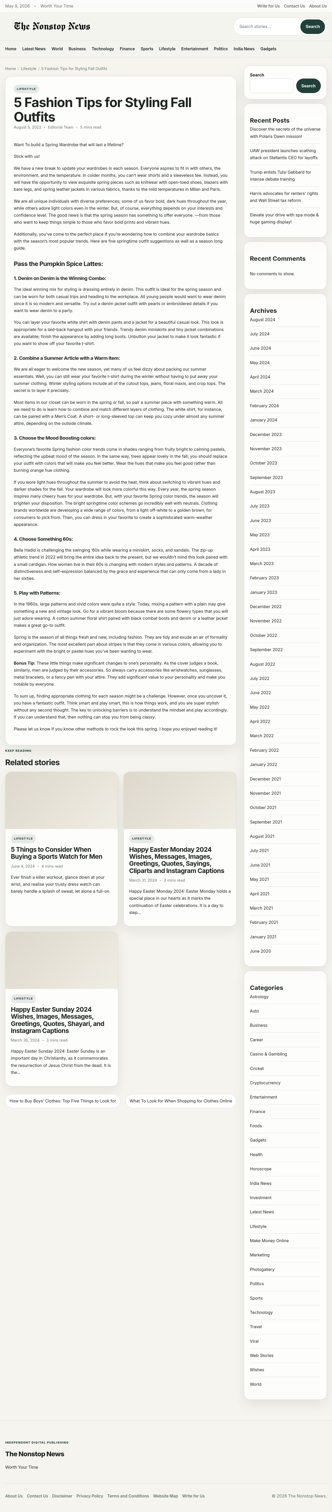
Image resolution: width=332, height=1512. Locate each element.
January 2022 (263, 764)
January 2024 (263, 420)
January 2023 (263, 592)
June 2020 (260, 951)
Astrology (259, 996)
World (57, 48)
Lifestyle (167, 48)
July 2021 (259, 850)
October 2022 (263, 635)
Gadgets (268, 48)
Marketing (259, 1254)
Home (10, 48)
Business (77, 48)
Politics (221, 48)
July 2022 (259, 678)
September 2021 (266, 822)
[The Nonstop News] (109, 26)
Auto (254, 1011)
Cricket (257, 1068)
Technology (103, 48)
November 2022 (265, 620)
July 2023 (259, 506)
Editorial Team (60, 127)
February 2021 (264, 922)
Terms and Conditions (128, 1496)
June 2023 (260, 520)
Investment (260, 1197)
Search (313, 26)
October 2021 (263, 807)
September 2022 (266, 649)
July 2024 (259, 333)
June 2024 (260, 348)
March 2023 (262, 563)
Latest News (34, 48)
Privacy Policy (90, 1496)
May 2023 (259, 534)
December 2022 (265, 606)
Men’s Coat (66, 416)
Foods (256, 1125)
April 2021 (259, 893)
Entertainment (194, 48)
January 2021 (263, 936)
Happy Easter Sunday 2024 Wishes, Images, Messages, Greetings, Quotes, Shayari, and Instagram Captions (57, 1020)
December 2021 (265, 779)
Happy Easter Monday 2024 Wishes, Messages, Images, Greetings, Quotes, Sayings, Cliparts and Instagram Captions (176, 860)
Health (256, 1154)
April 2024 (260, 376)
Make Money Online (269, 1240)
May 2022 (259, 707)
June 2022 (260, 692)
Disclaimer (62, 1496)
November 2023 (266, 448)
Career (256, 1039)
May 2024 (259, 362)
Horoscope (260, 1168)
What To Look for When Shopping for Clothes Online (181, 1100)
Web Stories (261, 1355)
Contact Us (294, 6)
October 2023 (263, 463)
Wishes (257, 1369)
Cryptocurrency (265, 1082)
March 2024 (262, 391)
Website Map (165, 1496)
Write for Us (268, 6)
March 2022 (262, 735)
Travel (256, 1326)
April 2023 (260, 549)
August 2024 (262, 319)
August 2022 (262, 664)
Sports (147, 48)
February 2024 (264, 405)
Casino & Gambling (268, 1054)
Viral (254, 1341)
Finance (127, 48)
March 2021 (261, 908)
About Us (318, 6)
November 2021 (265, 793)
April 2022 (260, 721)
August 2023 (262, 491)
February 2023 (264, 577)
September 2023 (266, 477)
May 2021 (259, 879)
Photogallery (262, 1269)
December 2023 (266, 434)
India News (244, 48)
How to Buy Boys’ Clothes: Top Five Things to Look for (63, 1100)
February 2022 (264, 750)
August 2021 (262, 836)
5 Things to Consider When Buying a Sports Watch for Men (56, 853)
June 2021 (260, 865)
